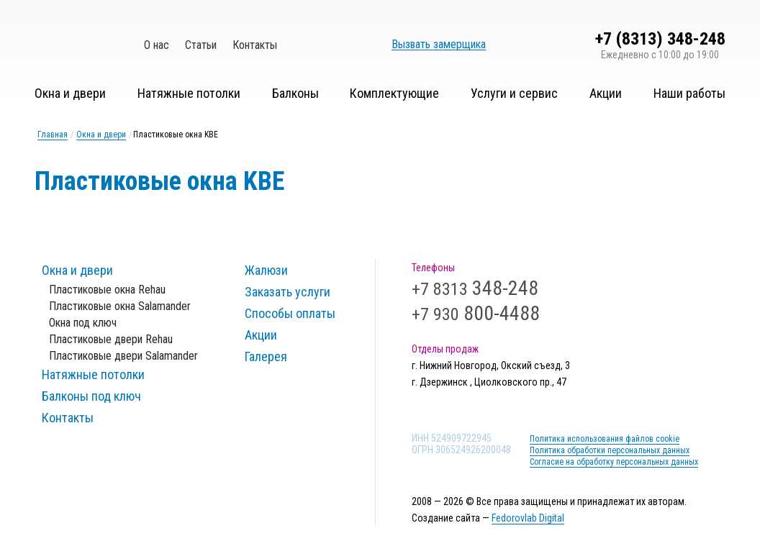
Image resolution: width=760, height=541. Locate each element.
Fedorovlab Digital (528, 518)
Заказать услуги (287, 291)
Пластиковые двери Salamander (123, 356)
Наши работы (689, 93)
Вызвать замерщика (439, 44)
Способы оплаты (290, 313)
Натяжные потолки (188, 93)
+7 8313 (475, 289)
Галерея (266, 356)
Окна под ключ (83, 322)
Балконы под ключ (91, 396)
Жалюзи (266, 270)
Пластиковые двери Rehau (111, 339)
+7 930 (476, 314)
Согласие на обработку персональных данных (614, 462)
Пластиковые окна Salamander (120, 306)
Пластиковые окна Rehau (107, 289)
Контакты (254, 45)
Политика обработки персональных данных (609, 450)
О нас (156, 45)
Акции (605, 93)
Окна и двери (70, 93)
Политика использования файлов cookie (604, 439)
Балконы (295, 93)
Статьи (201, 45)
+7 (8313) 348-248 (660, 39)
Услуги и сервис (514, 93)
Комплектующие (394, 93)
